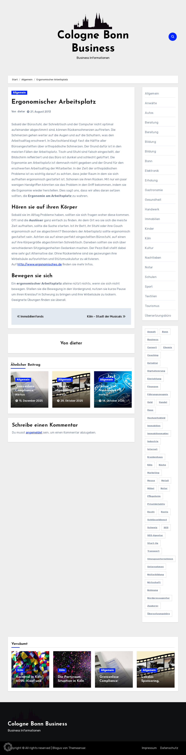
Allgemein (19, 92)
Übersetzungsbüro (158, 315)
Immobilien (152, 219)
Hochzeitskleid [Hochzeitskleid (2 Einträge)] (156, 418)
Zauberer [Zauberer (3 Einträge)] (152, 606)
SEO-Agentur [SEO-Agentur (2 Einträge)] (155, 535)
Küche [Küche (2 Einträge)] (162, 465)
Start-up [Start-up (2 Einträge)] (152, 543)
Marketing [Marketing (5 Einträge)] (153, 472)
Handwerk (152, 209)
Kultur (149, 248)
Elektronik (152, 170)
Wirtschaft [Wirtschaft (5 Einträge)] (154, 582)
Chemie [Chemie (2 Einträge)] (167, 347)
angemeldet (34, 431)
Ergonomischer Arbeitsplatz (57, 101)
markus (20, 394)
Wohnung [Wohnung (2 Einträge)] (152, 590)
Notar (149, 267)
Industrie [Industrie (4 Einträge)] (152, 441)
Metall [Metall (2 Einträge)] (165, 480)
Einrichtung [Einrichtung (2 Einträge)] (154, 378)
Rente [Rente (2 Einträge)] (164, 512)
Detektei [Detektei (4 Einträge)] (152, 363)
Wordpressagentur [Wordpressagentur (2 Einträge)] (158, 598)
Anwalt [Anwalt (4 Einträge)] (151, 331)
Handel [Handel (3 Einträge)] (163, 402)
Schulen (150, 277)
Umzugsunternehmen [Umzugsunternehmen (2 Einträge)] (160, 559)
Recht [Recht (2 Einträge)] (151, 512)
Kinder (149, 228)
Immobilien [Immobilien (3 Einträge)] (153, 425)
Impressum (149, 748)
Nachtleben (153, 257)
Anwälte (151, 103)
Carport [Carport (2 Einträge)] (152, 347)
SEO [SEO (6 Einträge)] (166, 527)
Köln (148, 238)
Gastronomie (154, 190)
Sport (149, 286)
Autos (149, 113)
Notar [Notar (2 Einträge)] (164, 488)
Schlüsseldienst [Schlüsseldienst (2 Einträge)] (157, 519)
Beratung (151, 122)
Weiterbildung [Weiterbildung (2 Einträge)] (155, 574)
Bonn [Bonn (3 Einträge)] (165, 331)
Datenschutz (169, 748)
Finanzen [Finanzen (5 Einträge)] (152, 386)
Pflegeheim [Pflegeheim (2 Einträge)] (154, 496)
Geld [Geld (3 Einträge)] (150, 402)
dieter (21, 111)
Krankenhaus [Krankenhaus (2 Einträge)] (155, 457)
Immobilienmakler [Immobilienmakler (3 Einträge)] (158, 433)
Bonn (148, 161)
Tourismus (152, 306)
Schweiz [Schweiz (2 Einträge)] (152, 527)
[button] (8, 747)
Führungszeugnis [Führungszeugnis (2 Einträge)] (157, 394)
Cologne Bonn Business (37, 724)
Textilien (151, 296)
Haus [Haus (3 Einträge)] (150, 410)
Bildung (150, 142)
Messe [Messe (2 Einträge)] (151, 480)
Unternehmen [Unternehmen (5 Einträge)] (155, 566)
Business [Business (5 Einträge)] (152, 339)
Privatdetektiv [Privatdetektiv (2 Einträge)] (156, 504)
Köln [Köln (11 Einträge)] (149, 465)
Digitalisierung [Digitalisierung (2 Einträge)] (156, 371)
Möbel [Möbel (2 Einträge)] (150, 488)
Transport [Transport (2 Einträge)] (153, 551)
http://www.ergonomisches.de (39, 264)
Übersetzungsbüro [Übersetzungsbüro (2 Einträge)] (158, 613)
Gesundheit (153, 199)
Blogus (57, 748)
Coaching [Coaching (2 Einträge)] (152, 355)
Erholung (151, 180)
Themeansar (76, 748)
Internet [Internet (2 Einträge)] (152, 449)
